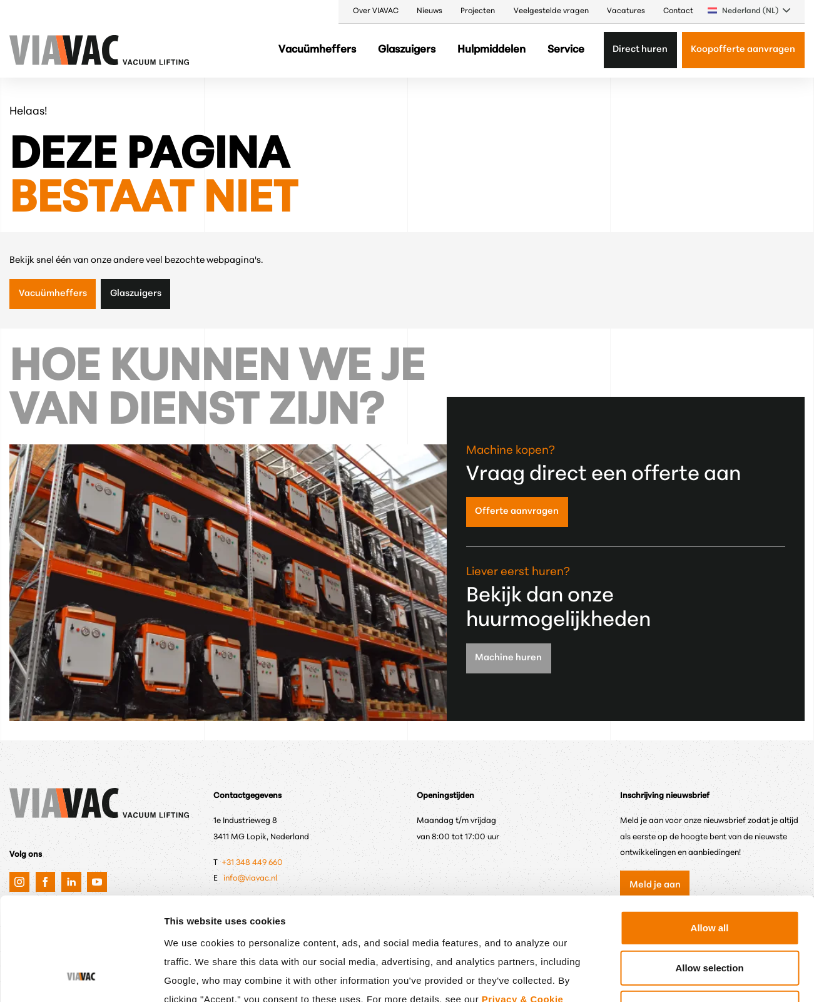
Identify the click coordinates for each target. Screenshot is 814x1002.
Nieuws (429, 11)
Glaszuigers (406, 49)
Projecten (477, 11)
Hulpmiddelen (491, 49)
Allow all (710, 834)
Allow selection (709, 874)
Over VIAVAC (376, 11)
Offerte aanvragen (517, 511)
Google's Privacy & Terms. (279, 924)
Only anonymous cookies (709, 914)
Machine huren (508, 658)
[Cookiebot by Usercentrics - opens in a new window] (81, 977)
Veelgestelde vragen (551, 11)
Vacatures (626, 11)
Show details (653, 977)
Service (565, 49)
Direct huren (640, 49)
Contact (678, 11)
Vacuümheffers (317, 49)
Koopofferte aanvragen (743, 49)
